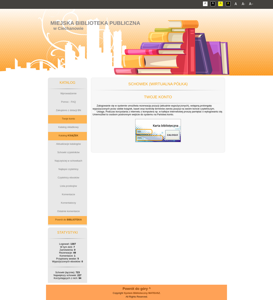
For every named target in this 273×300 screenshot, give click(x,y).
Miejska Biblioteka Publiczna (95, 23)
